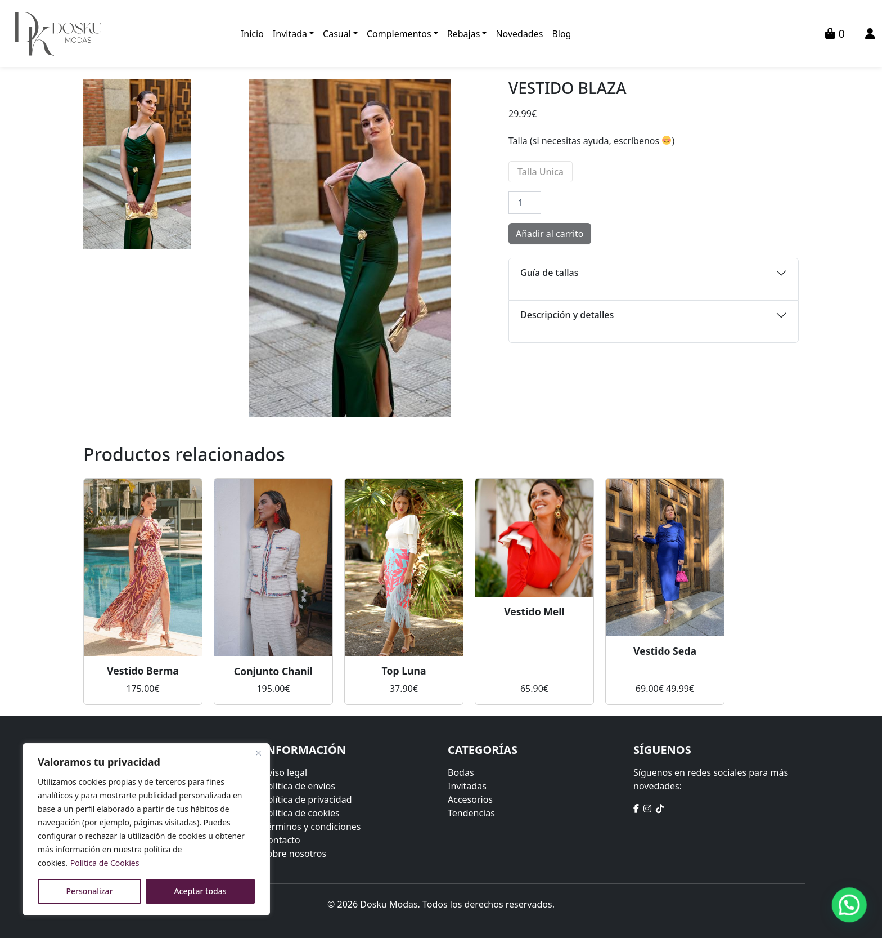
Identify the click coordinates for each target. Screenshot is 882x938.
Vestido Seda (664, 651)
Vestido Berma (143, 670)
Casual (337, 34)
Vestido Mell (534, 611)
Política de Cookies (105, 862)
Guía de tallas (549, 272)
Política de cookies (301, 813)
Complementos (399, 34)
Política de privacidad (307, 799)
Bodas (461, 772)
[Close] (258, 753)
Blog (561, 34)
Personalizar (89, 891)
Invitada (290, 34)
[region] (146, 829)
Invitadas (467, 786)
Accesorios (470, 799)
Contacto (281, 840)
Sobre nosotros (294, 853)
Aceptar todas (200, 891)
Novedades (519, 34)
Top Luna (404, 670)
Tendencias (471, 813)
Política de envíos (298, 786)
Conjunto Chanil (273, 671)
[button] (849, 904)
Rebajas (463, 34)
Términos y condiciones (311, 826)
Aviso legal (284, 772)
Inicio (252, 34)
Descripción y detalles (567, 315)
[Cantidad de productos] (524, 202)
